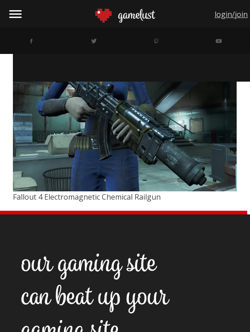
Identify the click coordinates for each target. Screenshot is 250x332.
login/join (231, 14)
